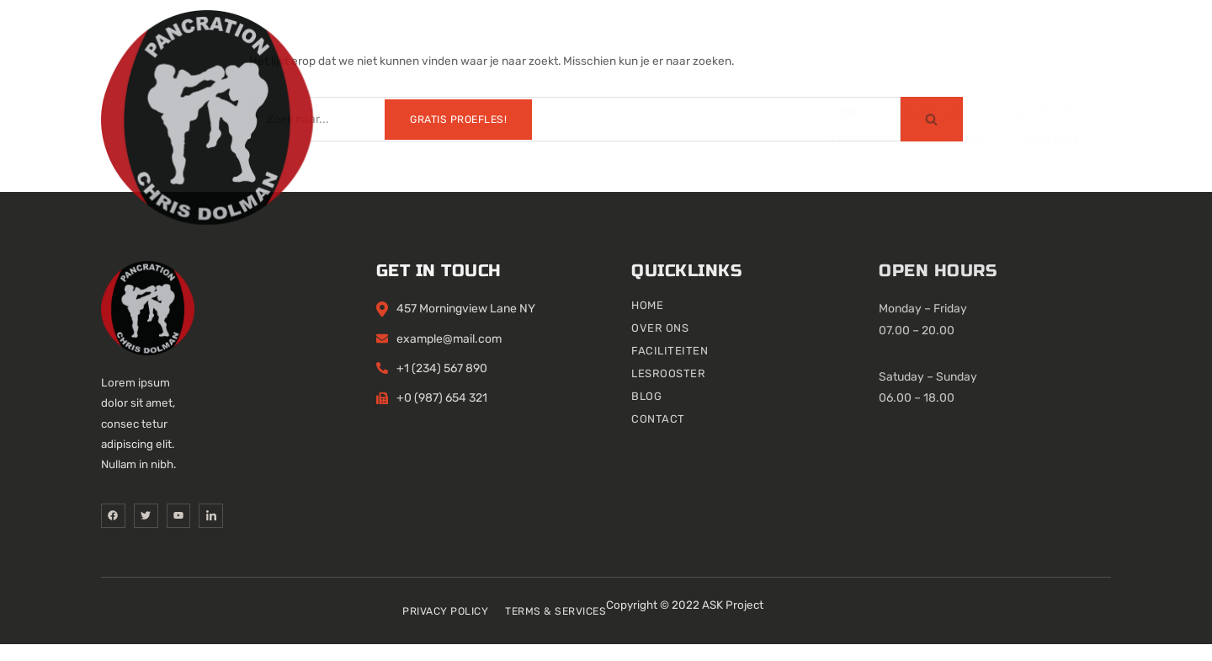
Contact (857, 52)
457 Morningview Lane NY (578, 325)
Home (315, 52)
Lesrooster (658, 52)
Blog (763, 52)
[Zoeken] (575, 119)
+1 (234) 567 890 (554, 383)
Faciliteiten (531, 52)
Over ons (411, 52)
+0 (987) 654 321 (554, 413)
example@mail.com (562, 354)
